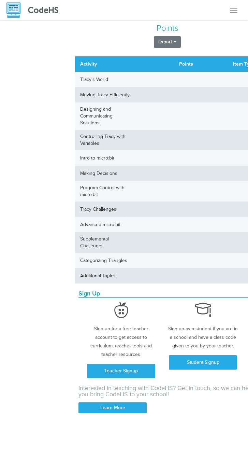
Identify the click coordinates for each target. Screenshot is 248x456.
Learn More (112, 408)
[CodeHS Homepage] (35, 10)
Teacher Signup (121, 371)
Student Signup (203, 362)
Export (167, 42)
